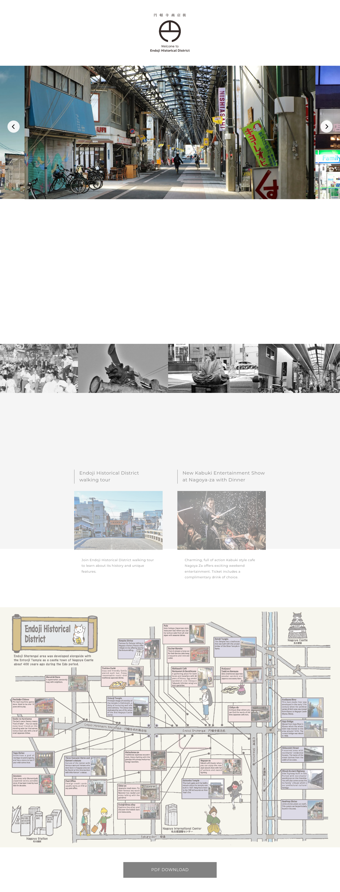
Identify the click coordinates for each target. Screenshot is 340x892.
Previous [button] (13, 127)
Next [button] (326, 127)
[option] (170, 132)
